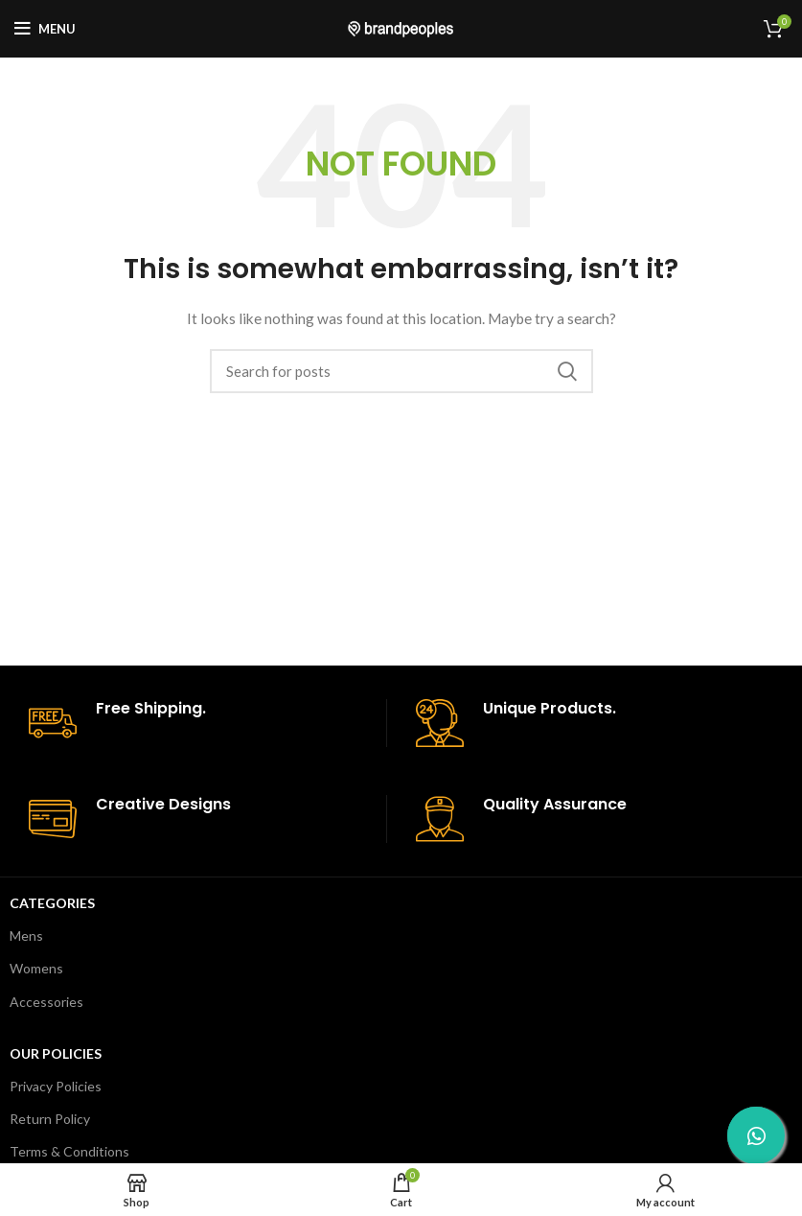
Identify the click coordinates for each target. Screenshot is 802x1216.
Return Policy (50, 1119)
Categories (52, 903)
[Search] (401, 371)
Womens (36, 968)
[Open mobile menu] (45, 29)
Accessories (46, 1002)
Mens (26, 935)
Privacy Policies (56, 1086)
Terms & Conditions (69, 1151)
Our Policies (56, 1053)
